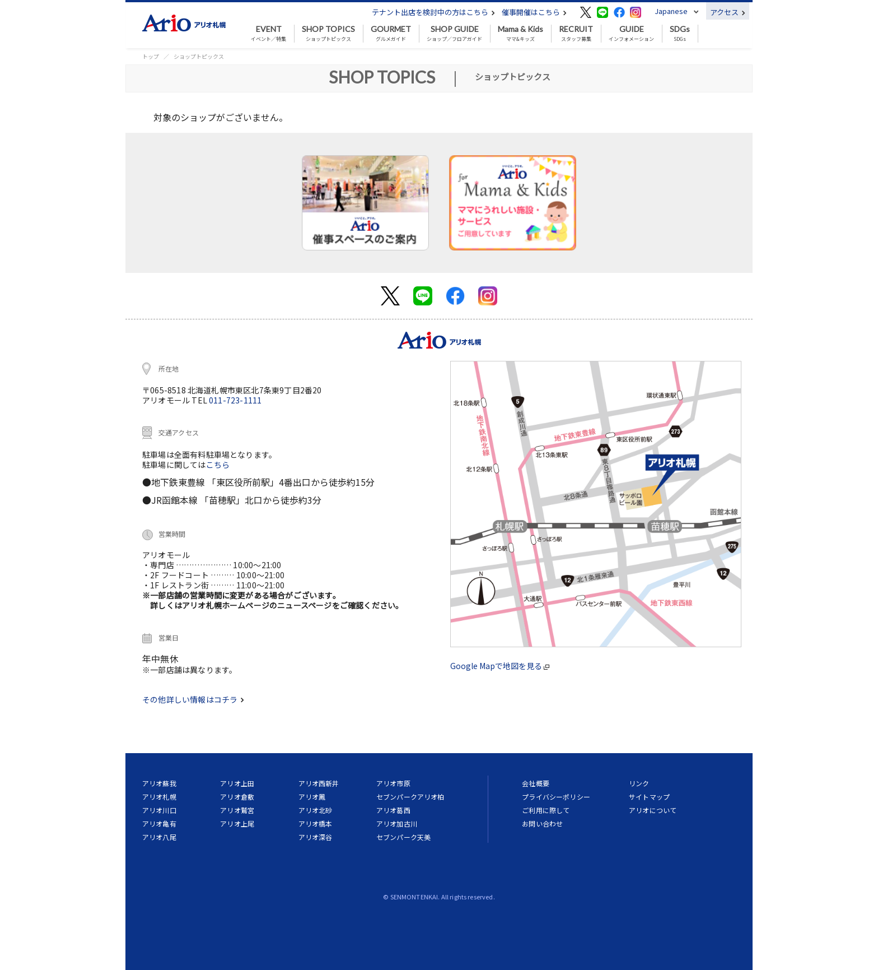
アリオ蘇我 (159, 783)
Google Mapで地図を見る (499, 665)
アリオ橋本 (315, 823)
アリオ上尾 (237, 823)
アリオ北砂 (315, 810)
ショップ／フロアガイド (454, 34)
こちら (218, 464)
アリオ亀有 (159, 823)
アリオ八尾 (159, 837)
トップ (150, 56)
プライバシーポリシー (556, 796)
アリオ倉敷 (237, 796)
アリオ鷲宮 (237, 810)
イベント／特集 (268, 34)
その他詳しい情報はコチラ (193, 699)
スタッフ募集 (576, 34)
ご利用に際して (545, 810)
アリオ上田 (237, 783)
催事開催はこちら (534, 12)
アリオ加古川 (396, 823)
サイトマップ (649, 796)
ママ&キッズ (520, 34)
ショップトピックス (328, 34)
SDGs (680, 34)
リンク (639, 783)
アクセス (727, 12)
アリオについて (652, 810)
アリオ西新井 (318, 783)
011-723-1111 (235, 400)
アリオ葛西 (393, 810)
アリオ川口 (159, 810)
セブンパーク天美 (403, 837)
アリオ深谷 (315, 837)
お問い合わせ (542, 823)
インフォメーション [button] (631, 34)
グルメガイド (391, 34)
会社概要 (535, 783)
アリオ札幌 (159, 796)
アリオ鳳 (312, 796)
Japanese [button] (671, 11)
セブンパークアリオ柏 (410, 796)
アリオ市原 (393, 783)
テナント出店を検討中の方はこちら (433, 12)
